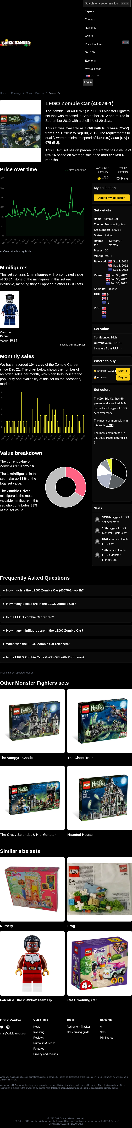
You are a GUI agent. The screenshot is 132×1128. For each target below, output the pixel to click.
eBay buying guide (78, 1032)
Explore (89, 11)
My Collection (93, 68)
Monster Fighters (35, 93)
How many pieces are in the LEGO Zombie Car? (41, 604)
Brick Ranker (10, 1020)
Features (38, 1048)
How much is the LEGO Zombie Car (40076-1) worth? (45, 590)
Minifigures (106, 1037)
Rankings (90, 27)
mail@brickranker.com (13, 1033)
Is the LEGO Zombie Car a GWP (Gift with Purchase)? (45, 657)
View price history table (17, 251)
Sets (103, 1032)
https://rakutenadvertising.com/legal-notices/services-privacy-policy (84, 1088)
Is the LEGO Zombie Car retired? (30, 617)
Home (3, 93)
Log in (88, 82)
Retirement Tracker (78, 1026)
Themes (90, 19)
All (101, 1026)
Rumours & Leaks (44, 1043)
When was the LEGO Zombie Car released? (38, 644)
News (36, 1026)
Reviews (38, 1037)
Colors (89, 35)
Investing (38, 1032)
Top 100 (90, 52)
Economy (90, 60)
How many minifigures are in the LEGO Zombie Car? (44, 630)
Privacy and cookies (45, 1054)
